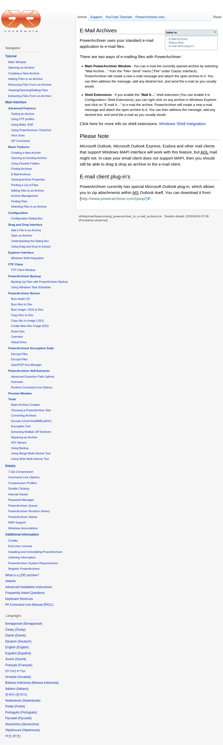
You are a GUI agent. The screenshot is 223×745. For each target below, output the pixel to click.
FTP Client (15, 264)
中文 (16, 736)
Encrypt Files (19, 359)
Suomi (20, 659)
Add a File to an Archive (26, 230)
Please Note (176, 42)
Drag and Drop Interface (25, 224)
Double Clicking (18, 488)
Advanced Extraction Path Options (32, 376)
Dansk (20, 635)
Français (25, 665)
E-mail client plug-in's (181, 46)
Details (10, 466)
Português (29, 712)
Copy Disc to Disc (22, 315)
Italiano (22, 689)
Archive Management (24, 195)
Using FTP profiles (22, 119)
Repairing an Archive (24, 437)
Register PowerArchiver (24, 568)
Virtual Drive (18, 342)
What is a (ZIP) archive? (22, 575)
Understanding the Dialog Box (30, 241)
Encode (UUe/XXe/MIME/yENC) (31, 421)
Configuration (18, 212)
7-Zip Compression (20, 471)
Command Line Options (24, 477)
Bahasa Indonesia (44, 683)
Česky (20, 629)
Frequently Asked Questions (25, 593)
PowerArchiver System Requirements (33, 563)
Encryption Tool (20, 426)
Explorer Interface (21, 252)
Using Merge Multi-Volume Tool (30, 453)
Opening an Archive (21, 67)
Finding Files (19, 201)
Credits (13, 540)
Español (24, 653)
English (23, 647)
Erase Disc (18, 331)
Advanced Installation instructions (28, 587)
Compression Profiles (22, 483)
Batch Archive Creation (25, 404)
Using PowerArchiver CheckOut (31, 130)
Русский (25, 718)
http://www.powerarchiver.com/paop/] (114, 198)
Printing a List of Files (24, 185)
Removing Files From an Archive (29, 84)
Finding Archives (21, 168)
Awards (10, 581)
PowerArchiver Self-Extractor (29, 370)
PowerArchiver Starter (22, 516)
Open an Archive (21, 235)
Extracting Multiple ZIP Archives (31, 431)
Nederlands (31, 700)
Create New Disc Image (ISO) (30, 325)
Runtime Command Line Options (31, 387)
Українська (31, 730)
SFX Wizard (18, 442)
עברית (10, 671)
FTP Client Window (23, 269)
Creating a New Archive (23, 73)
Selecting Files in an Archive (28, 206)
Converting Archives (23, 415)
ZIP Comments (20, 140)
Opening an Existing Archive (28, 158)
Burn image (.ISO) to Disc (27, 309)
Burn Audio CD (20, 298)
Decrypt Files (19, 354)
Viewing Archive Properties (28, 179)
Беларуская (32, 623)
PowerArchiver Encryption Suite (31, 348)
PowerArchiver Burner (24, 293)
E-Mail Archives (178, 39)
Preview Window (20, 393)
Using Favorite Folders (25, 163)
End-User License (20, 546)
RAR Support (17, 522)
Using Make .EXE (22, 124)
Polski (19, 706)
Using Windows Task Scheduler (31, 287)
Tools (12, 399)
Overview (17, 336)
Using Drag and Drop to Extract (30, 246)
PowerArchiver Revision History (29, 511)
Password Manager (21, 499)
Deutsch (24, 641)
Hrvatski (24, 677)
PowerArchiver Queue (22, 505)
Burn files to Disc (21, 304)
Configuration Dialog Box (27, 218)
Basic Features (18, 146)
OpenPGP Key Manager (26, 364)
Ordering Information (21, 557)
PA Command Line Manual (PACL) (29, 605)
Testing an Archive (22, 113)
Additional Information (22, 534)
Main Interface (15, 102)
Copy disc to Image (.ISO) (27, 320)
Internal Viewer (18, 494)
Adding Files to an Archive (25, 78)
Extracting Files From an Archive (29, 95)
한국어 (21, 694)
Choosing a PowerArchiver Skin (31, 410)
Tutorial (11, 56)
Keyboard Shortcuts (19, 599)
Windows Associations (23, 528)
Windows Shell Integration (182, 123)
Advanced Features (22, 108)
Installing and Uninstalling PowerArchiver (35, 551)
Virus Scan (18, 135)
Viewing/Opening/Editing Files (28, 90)
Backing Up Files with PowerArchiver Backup (39, 281)
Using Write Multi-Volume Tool (30, 458)
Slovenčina (30, 724)
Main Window (17, 62)
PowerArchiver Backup (24, 276)
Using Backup (20, 448)
